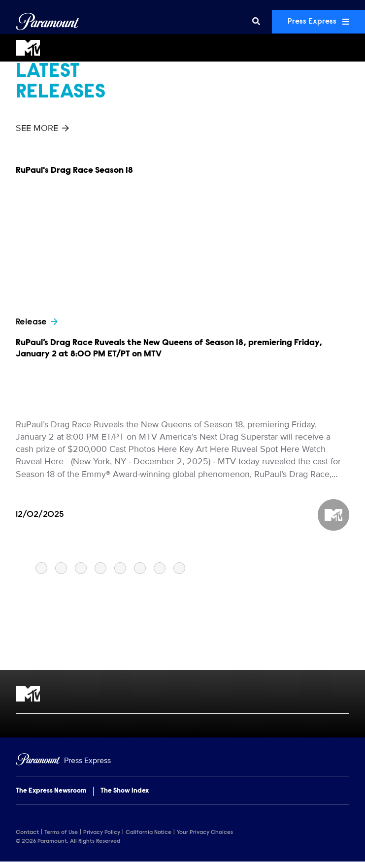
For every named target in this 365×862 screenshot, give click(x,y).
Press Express (318, 22)
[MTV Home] (182, 48)
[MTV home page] (182, 694)
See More (42, 128)
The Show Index (124, 791)
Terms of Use (61, 832)
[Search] (256, 21)
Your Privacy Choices (205, 832)
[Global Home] (47, 22)
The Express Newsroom (51, 791)
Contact (27, 832)
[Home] (182, 760)
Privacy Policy (101, 832)
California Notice (148, 832)
